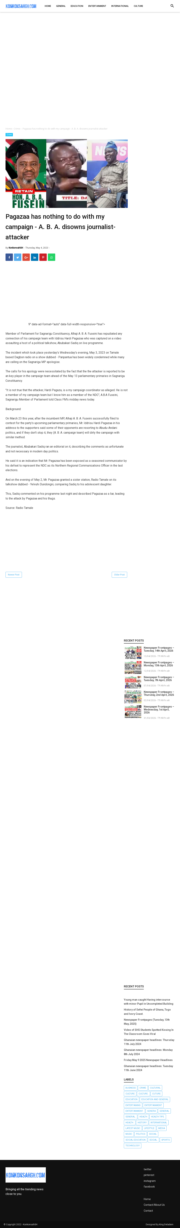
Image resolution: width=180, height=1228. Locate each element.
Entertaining (133, 1105)
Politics (140, 1134)
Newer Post (14, 574)
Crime (9, 135)
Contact (148, 1210)
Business (131, 1088)
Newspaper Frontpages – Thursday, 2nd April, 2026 (159, 693)
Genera (151, 1111)
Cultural (155, 1088)
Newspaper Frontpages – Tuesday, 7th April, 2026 (159, 679)
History (142, 1122)
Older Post (119, 574)
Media (161, 1128)
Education (131, 1099)
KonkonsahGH (30, 1224)
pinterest (149, 1175)
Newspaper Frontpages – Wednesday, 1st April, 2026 (159, 709)
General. (131, 1116)
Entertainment (153, 1105)
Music (129, 1134)
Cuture (156, 1093)
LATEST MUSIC (133, 1128)
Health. (130, 1122)
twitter (147, 1169)
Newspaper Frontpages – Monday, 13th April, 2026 (159, 664)
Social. (153, 1140)
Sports (165, 1140)
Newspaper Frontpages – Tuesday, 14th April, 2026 (159, 649)
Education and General (154, 1099)
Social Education (136, 1140)
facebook (149, 1186)
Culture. (143, 1093)
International (159, 1122)
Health (143, 1116)
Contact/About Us (154, 1204)
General (164, 1111)
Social (153, 1134)
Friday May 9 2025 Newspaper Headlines (148, 1060)
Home (147, 1199)
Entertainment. (134, 1111)
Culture (130, 1093)
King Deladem (166, 1224)
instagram (150, 1180)
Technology (133, 1145)
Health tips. (157, 1116)
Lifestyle (149, 1128)
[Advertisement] (90, 44)
